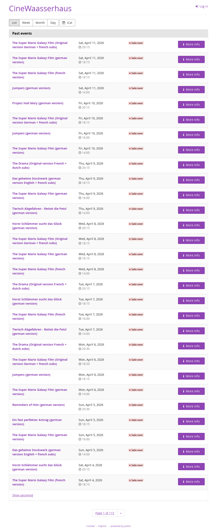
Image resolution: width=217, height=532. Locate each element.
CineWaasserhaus (40, 8)
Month (40, 23)
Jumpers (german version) (31, 88)
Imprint (102, 526)
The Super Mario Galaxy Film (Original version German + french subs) (39, 45)
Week (26, 23)
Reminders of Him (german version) (38, 405)
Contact (90, 526)
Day (53, 23)
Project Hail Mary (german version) (37, 103)
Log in (202, 6)
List (14, 23)
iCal (67, 23)
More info (191, 44)
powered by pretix (121, 526)
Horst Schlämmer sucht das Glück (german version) (37, 226)
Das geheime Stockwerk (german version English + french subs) (36, 180)
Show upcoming (22, 495)
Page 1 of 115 (104, 513)
